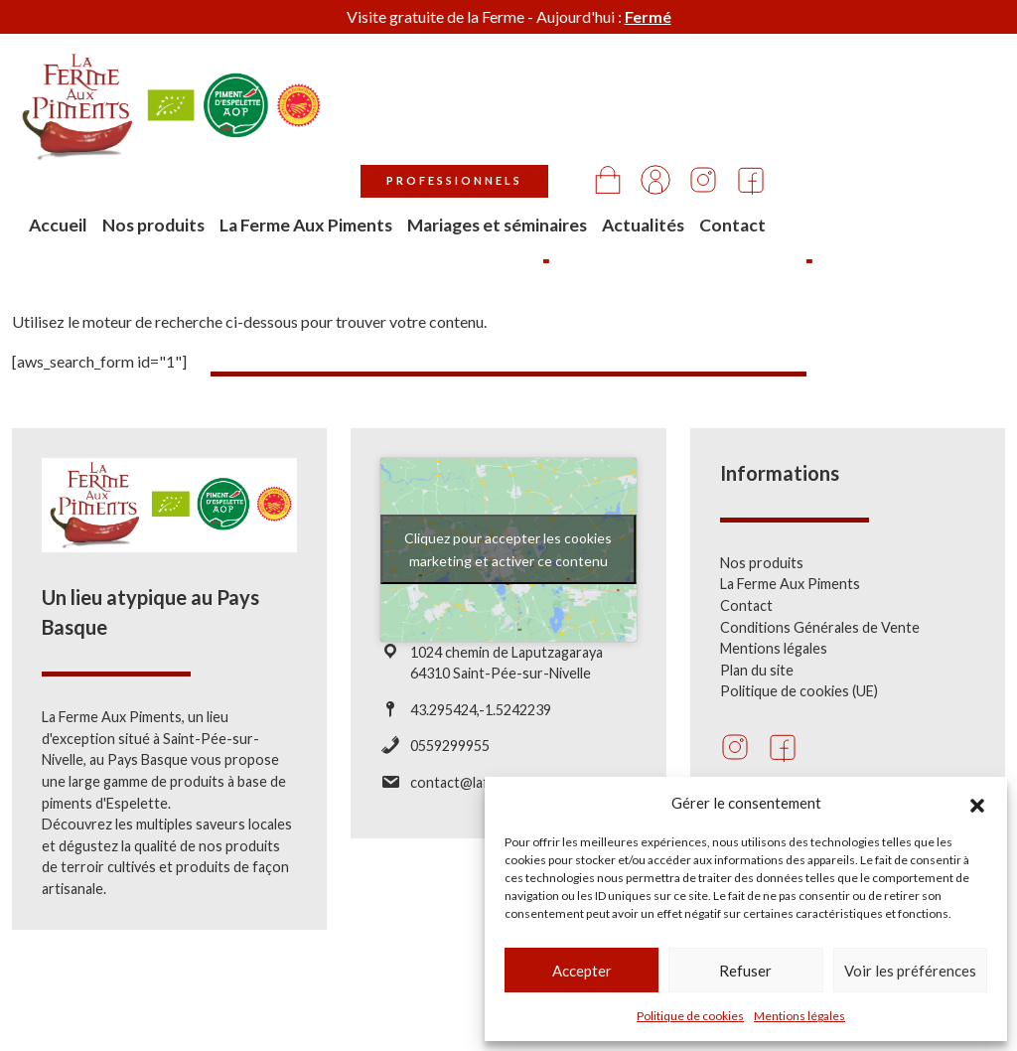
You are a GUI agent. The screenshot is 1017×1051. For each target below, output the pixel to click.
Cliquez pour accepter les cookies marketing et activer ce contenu (508, 549)
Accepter (582, 970)
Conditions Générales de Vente (820, 627)
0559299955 (450, 745)
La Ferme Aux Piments (587, 124)
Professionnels (694, 67)
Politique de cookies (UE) (799, 690)
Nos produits (473, 124)
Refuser (745, 970)
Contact (972, 111)
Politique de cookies (690, 1015)
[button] (977, 803)
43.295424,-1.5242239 (480, 709)
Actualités (882, 111)
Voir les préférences (910, 970)
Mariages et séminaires (732, 124)
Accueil (394, 111)
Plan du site (757, 670)
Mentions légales (799, 1015)
